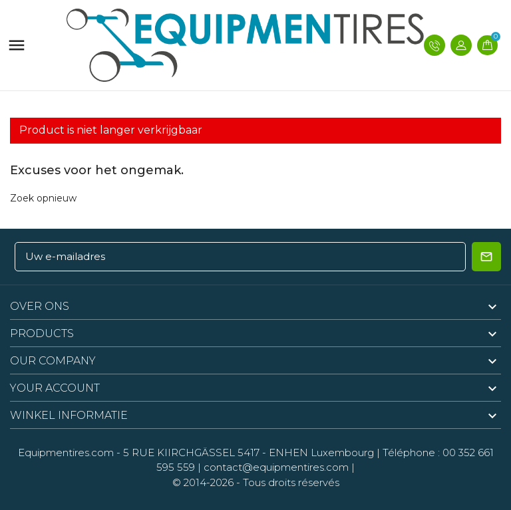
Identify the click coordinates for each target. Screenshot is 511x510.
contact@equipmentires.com (276, 467)
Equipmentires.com (66, 452)
